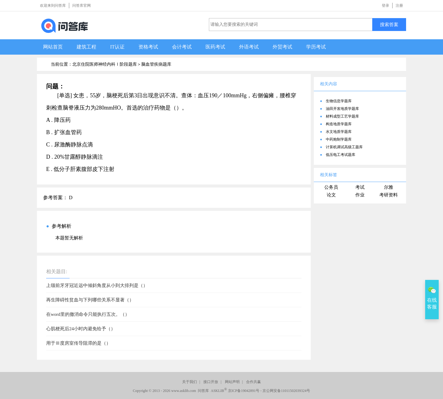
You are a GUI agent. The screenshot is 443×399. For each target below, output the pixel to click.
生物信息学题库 (339, 101)
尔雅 (388, 187)
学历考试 (316, 46)
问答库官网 (81, 5)
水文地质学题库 (339, 132)
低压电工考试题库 (340, 155)
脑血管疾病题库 (156, 64)
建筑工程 (86, 46)
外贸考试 (282, 46)
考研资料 (388, 194)
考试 (360, 187)
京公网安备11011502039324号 (286, 391)
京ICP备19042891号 (244, 391)
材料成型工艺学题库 (342, 116)
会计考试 (182, 46)
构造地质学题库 (339, 124)
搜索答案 (389, 24)
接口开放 (210, 382)
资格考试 (148, 46)
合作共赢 (253, 382)
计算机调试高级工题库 (344, 147)
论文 (331, 194)
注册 (399, 5)
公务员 (331, 187)
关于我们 (189, 382)
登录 (385, 5)
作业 (360, 194)
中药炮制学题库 (339, 139)
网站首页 (53, 46)
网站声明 (232, 382)
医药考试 (215, 46)
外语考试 (249, 46)
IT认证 (117, 46)
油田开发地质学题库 (342, 109)
